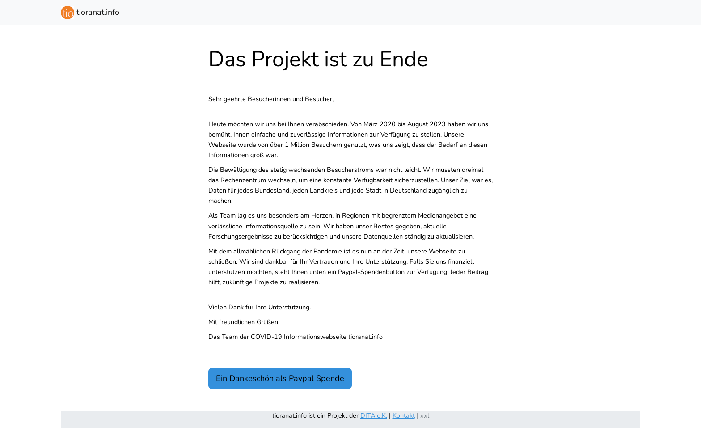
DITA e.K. (373, 415)
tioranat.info (90, 12)
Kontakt (404, 415)
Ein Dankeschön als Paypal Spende (280, 378)
